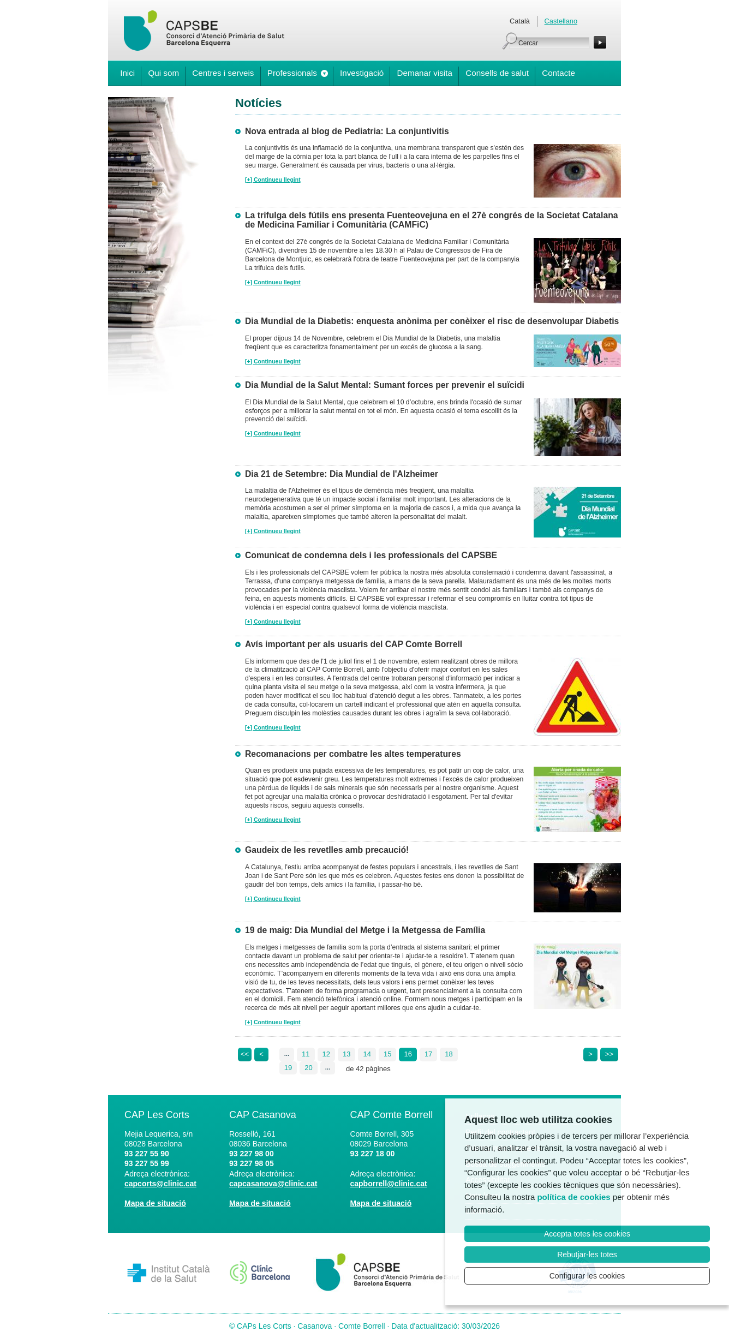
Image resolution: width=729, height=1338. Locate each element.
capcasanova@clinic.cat (273, 1183)
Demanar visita (424, 72)
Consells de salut (497, 72)
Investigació (362, 72)
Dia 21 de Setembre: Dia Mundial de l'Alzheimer (341, 474)
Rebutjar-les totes (587, 1254)
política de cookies (573, 1197)
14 (367, 1054)
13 (346, 1054)
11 (305, 1054)
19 (288, 1068)
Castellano (561, 21)
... (286, 1053)
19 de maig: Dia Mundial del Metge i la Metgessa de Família (365, 930)
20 (308, 1068)
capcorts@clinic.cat (160, 1183)
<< (245, 1054)
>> (609, 1054)
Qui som (163, 72)
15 (387, 1054)
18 (448, 1054)
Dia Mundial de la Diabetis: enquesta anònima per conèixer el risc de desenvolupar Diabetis (432, 321)
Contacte (558, 72)
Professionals (292, 72)
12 (326, 1054)
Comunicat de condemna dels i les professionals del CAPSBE (371, 555)
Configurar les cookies (587, 1275)
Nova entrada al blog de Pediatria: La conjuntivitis (347, 131)
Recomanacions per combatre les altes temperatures (353, 753)
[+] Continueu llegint (273, 180)
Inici (127, 72)
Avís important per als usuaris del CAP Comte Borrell (353, 644)
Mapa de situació (155, 1203)
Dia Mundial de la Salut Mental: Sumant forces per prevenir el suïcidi (384, 385)
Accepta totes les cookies (587, 1233)
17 (428, 1054)
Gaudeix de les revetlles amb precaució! (327, 850)
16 (407, 1054)
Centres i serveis (223, 72)
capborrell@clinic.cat (388, 1183)
